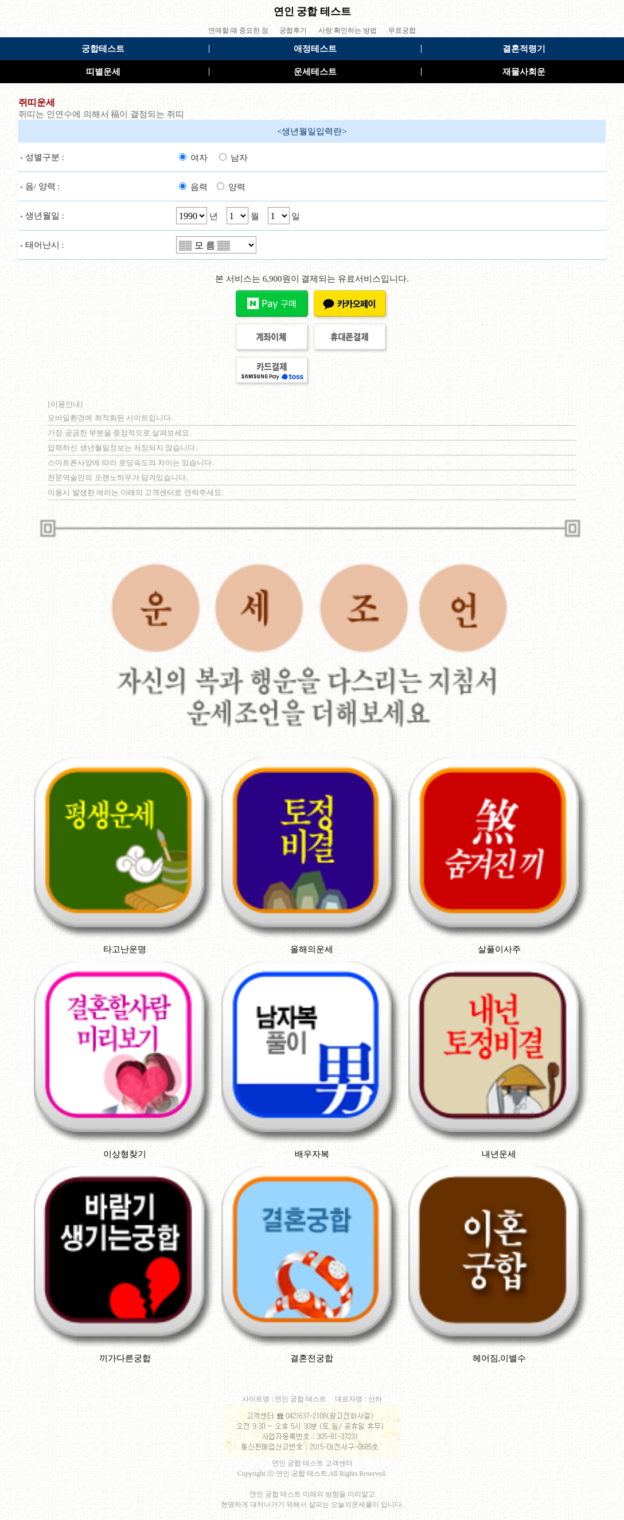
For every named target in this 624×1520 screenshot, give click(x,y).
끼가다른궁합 (125, 1358)
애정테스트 (315, 48)
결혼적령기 (523, 48)
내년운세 (499, 1154)
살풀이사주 (499, 949)
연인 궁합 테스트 (312, 11)
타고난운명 (124, 949)
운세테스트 (315, 71)
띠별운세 (103, 71)
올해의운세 (311, 949)
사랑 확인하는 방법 (347, 30)
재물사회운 (523, 71)
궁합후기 (293, 30)
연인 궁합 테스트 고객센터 (312, 1463)
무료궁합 (402, 30)
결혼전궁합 (311, 1358)
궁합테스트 (102, 48)
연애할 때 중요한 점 (238, 30)
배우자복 (312, 1154)
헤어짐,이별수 (499, 1358)
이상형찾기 (124, 1154)
